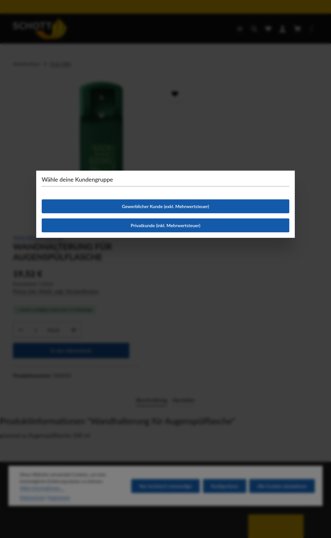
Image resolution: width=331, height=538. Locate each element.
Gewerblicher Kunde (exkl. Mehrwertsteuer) (165, 206)
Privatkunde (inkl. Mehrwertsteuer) (165, 225)
